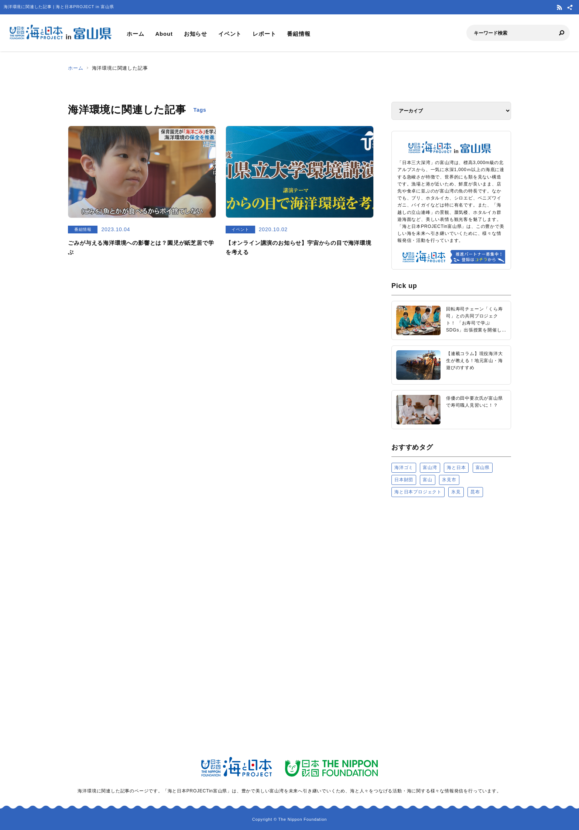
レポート (264, 34)
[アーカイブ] (451, 111)
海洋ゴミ (403, 467)
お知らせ (195, 34)
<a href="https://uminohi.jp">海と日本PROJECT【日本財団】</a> (451, 596)
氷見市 (449, 479)
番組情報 (298, 34)
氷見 (456, 491)
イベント (229, 34)
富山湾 (430, 467)
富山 (427, 479)
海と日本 (456, 467)
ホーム (135, 34)
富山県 (483, 467)
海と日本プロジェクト (418, 491)
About (163, 34)
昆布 (475, 491)
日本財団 (403, 479)
